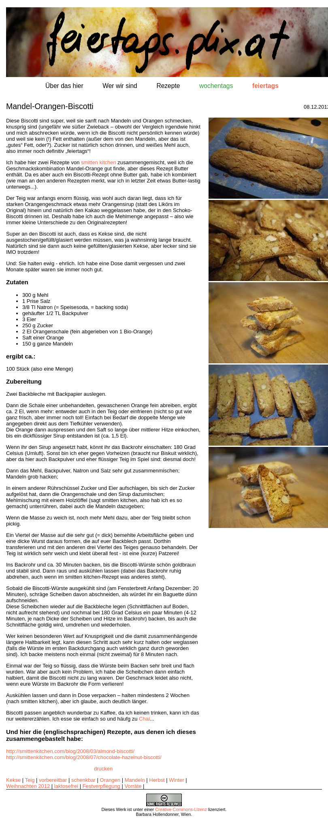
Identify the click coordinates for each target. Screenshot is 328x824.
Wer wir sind (119, 85)
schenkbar (83, 780)
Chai (144, 719)
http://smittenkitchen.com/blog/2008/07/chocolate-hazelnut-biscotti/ (84, 757)
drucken (103, 769)
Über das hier (64, 85)
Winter (176, 780)
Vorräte (133, 786)
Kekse (13, 780)
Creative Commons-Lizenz (181, 809)
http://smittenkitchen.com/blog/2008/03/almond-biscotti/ (70, 751)
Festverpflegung (101, 786)
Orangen (110, 780)
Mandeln (135, 780)
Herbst (156, 780)
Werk (121, 809)
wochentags (216, 85)
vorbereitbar (53, 780)
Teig (30, 780)
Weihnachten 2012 (28, 786)
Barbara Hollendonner (157, 814)
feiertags (265, 85)
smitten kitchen (98, 162)
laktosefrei (66, 786)
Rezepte (168, 85)
